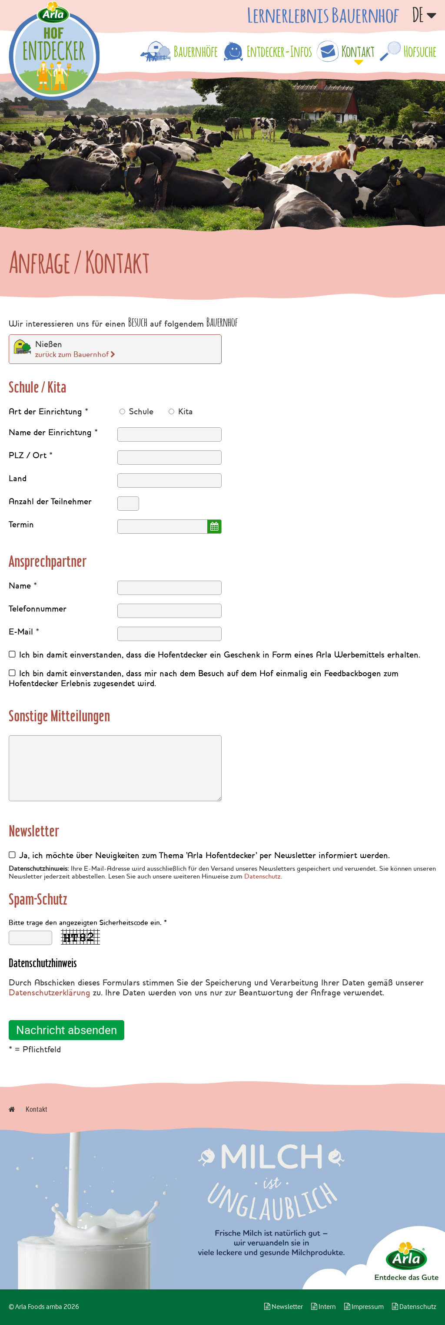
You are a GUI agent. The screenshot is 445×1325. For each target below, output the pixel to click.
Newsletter (283, 1306)
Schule (139, 411)
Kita (184, 411)
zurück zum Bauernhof (72, 354)
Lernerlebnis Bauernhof (323, 14)
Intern (323, 1306)
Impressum (364, 1306)
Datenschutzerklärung (49, 993)
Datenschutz (262, 876)
